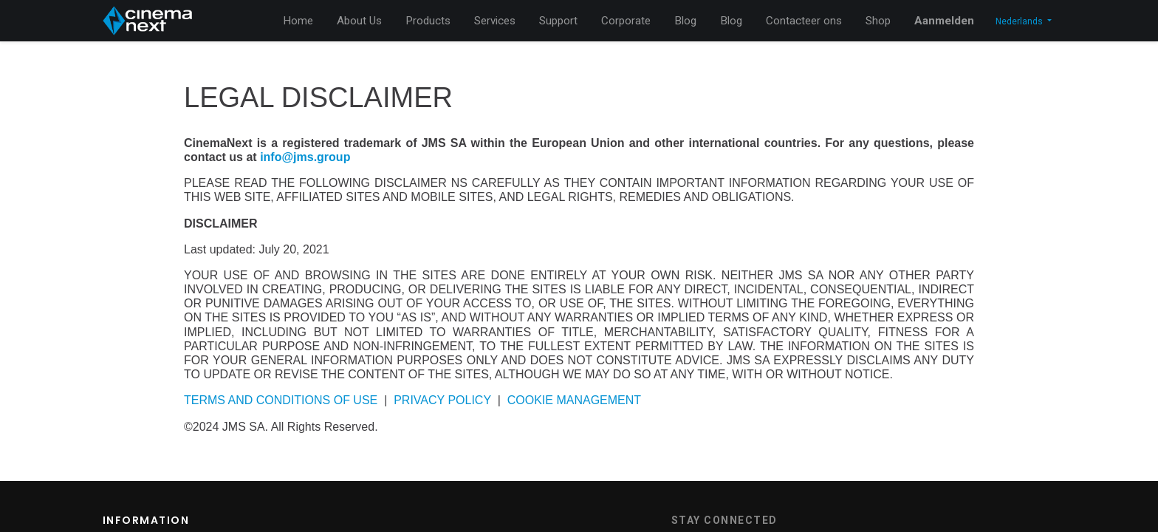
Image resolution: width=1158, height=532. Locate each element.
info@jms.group (305, 157)
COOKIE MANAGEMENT (574, 400)
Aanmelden (944, 20)
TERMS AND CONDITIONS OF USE (280, 400)
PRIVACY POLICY (442, 400)
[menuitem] (298, 21)
